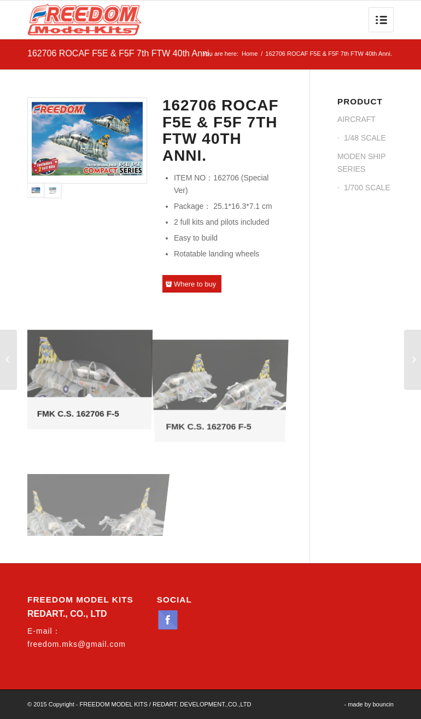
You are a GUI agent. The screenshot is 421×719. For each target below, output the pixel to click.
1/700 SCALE (367, 187)
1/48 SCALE (365, 137)
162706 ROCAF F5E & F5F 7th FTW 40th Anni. (119, 53)
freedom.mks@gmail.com (76, 644)
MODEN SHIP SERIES (361, 162)
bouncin (383, 704)
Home (250, 53)
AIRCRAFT (356, 119)
